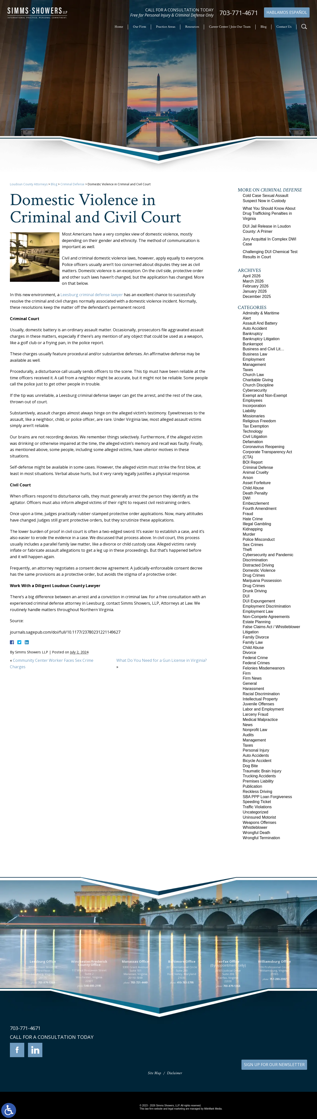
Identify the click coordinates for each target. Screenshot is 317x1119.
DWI (246, 498)
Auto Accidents (256, 755)
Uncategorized (255, 812)
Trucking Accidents (259, 776)
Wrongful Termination (261, 838)
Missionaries (254, 416)
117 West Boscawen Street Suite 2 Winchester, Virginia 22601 (89, 1028)
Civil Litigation (255, 436)
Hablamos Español (286, 12)
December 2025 (257, 296)
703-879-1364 (46, 1034)
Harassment (253, 689)
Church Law (253, 375)
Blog (263, 26)
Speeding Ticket (257, 802)
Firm (247, 673)
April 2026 (252, 276)
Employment (254, 359)
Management (254, 364)
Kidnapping (253, 529)
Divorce (249, 652)
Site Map (154, 1073)
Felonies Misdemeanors (264, 668)
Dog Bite (250, 766)
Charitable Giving (258, 380)
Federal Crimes (256, 663)
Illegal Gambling (257, 524)
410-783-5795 (185, 1034)
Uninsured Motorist (259, 817)
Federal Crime (255, 658)
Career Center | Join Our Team (230, 26)
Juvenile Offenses (258, 704)
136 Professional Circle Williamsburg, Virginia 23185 (274, 1022)
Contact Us (283, 26)
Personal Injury (256, 750)
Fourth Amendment (259, 508)
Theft (247, 550)
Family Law (253, 642)
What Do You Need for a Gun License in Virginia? (161, 660)
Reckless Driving (257, 791)
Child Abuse (253, 488)
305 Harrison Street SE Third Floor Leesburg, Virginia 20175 (42, 1024)
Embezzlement (256, 503)
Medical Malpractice (260, 719)
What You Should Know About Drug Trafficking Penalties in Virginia (269, 213)
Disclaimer (174, 1073)
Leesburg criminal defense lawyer (91, 294)
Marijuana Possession (262, 580)
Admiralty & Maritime (261, 313)
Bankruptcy (253, 334)
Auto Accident (255, 328)
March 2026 (253, 281)
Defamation (253, 442)
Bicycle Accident (257, 761)
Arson (248, 478)
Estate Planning (256, 622)
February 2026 (255, 286)
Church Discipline (258, 385)
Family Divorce (256, 637)
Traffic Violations (257, 807)
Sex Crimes (253, 545)
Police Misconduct (259, 539)
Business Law (255, 354)
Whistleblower (255, 827)
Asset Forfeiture (257, 483)
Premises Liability (258, 781)
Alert (247, 318)
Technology (253, 431)
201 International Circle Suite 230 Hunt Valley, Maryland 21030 (181, 1024)
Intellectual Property (260, 699)
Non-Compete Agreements (266, 617)
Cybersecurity (255, 390)
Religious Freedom (259, 421)
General (250, 683)
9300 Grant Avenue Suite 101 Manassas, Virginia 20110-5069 (135, 1024)
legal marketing (176, 1108)
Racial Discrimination (261, 694)
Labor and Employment (263, 709)
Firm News (252, 678)
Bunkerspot (253, 344)
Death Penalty (255, 493)
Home (119, 26)
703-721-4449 (139, 1034)
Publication (252, 786)
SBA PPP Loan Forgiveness (267, 797)
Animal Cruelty (255, 472)
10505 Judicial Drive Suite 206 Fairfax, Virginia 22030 (228, 1028)
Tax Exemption (256, 426)
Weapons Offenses (259, 822)
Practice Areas (165, 26)
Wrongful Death (256, 833)
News (248, 725)
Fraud (248, 514)
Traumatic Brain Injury (262, 771)
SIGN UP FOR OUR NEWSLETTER (274, 1064)
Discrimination (255, 560)
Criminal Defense (72, 184)
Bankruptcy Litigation (261, 339)
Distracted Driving (258, 565)
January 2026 (255, 291)
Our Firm (139, 26)
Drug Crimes (254, 575)
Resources (192, 26)
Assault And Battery (260, 323)
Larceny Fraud (255, 714)
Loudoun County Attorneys (29, 184)
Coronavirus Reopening (263, 447)
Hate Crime (253, 519)
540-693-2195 (92, 1038)
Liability (249, 411)
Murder (249, 534)
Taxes (248, 370)
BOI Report (253, 462)
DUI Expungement (259, 601)
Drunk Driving (255, 591)
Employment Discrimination (267, 606)
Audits (248, 735)
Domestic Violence (259, 570)
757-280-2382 (277, 1031)
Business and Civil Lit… (263, 349)
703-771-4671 (238, 13)
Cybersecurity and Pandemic (268, 555)
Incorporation (254, 406)
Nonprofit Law (255, 730)
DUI (246, 596)
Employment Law (258, 611)
